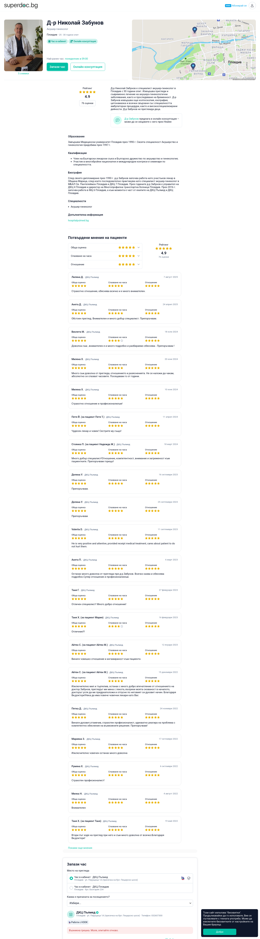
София (136, 876)
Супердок (46, 880)
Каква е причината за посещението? (157, 134)
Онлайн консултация (83, 41)
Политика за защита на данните (56, 896)
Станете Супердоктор (50, 884)
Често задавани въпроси (183, 360)
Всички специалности (97, 914)
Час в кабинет (57, 41)
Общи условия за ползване (53, 892)
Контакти (42, 899)
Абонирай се (236, 5)
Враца (135, 903)
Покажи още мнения (16, 847)
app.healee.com (185, 322)
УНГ (87, 888)
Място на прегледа (147, 108)
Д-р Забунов (68, 118)
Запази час (57, 67)
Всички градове (141, 914)
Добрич (136, 907)
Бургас (136, 895)
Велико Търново (141, 899)
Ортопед (90, 903)
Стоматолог (91, 911)
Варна (135, 884)
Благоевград (139, 892)
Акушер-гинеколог (95, 876)
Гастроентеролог (94, 892)
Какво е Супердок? (48, 876)
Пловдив (137, 880)
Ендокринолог (93, 880)
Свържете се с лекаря (194, 311)
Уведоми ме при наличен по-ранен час (166, 217)
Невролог (90, 895)
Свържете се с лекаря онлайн (203, 203)
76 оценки (23, 103)
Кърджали (138, 911)
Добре (219, 931)
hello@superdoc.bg (230, 360)
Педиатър (90, 884)
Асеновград (139, 888)
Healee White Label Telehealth (198, 876)
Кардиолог (91, 907)
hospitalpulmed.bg (14, 220)
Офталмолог (92, 899)
